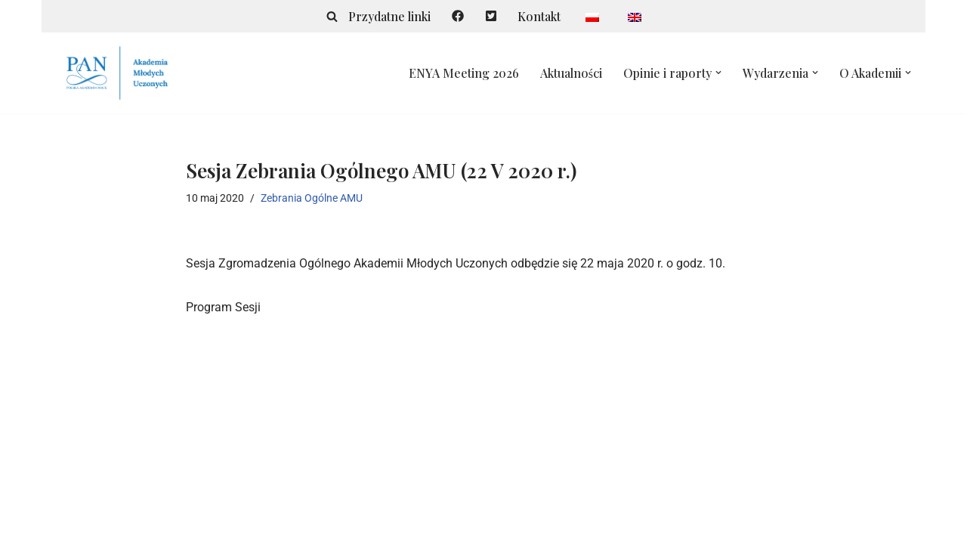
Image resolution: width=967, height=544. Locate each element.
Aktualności (571, 73)
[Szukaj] (332, 16)
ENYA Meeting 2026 (464, 73)
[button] (718, 73)
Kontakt (539, 16)
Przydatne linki (390, 16)
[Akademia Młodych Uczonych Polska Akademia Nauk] (117, 73)
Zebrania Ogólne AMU (312, 198)
